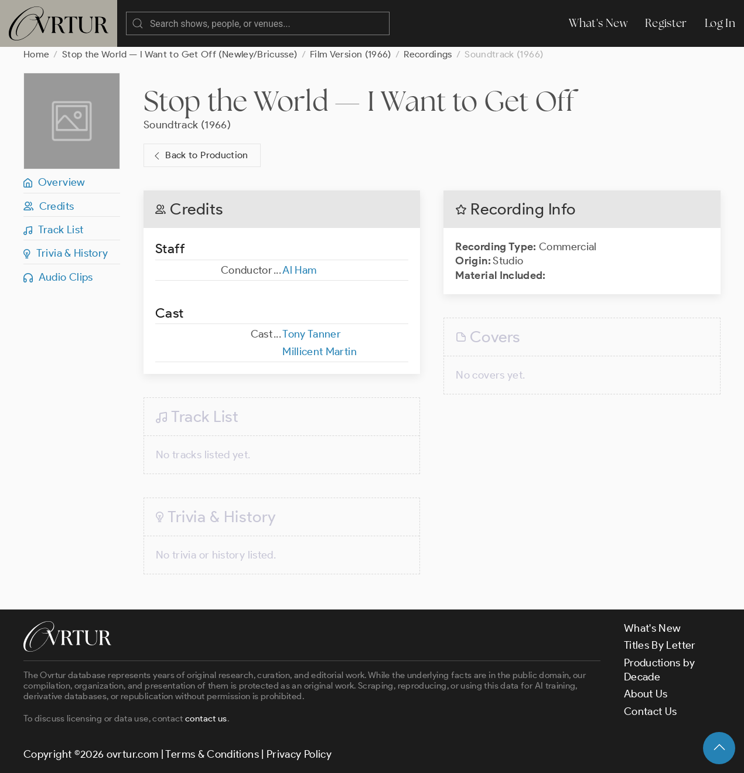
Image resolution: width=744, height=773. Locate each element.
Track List (53, 229)
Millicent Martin (319, 351)
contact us (206, 718)
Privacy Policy (299, 754)
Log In (720, 23)
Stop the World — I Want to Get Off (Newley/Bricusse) (180, 54)
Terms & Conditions (211, 754)
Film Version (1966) (350, 54)
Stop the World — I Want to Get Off (359, 101)
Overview (54, 182)
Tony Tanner (311, 334)
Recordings (428, 54)
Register (666, 23)
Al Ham (299, 270)
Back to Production (199, 155)
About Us (646, 693)
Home (36, 54)
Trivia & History (65, 253)
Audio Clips (58, 277)
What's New (598, 23)
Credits (48, 206)
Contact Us (650, 711)
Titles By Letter (660, 645)
